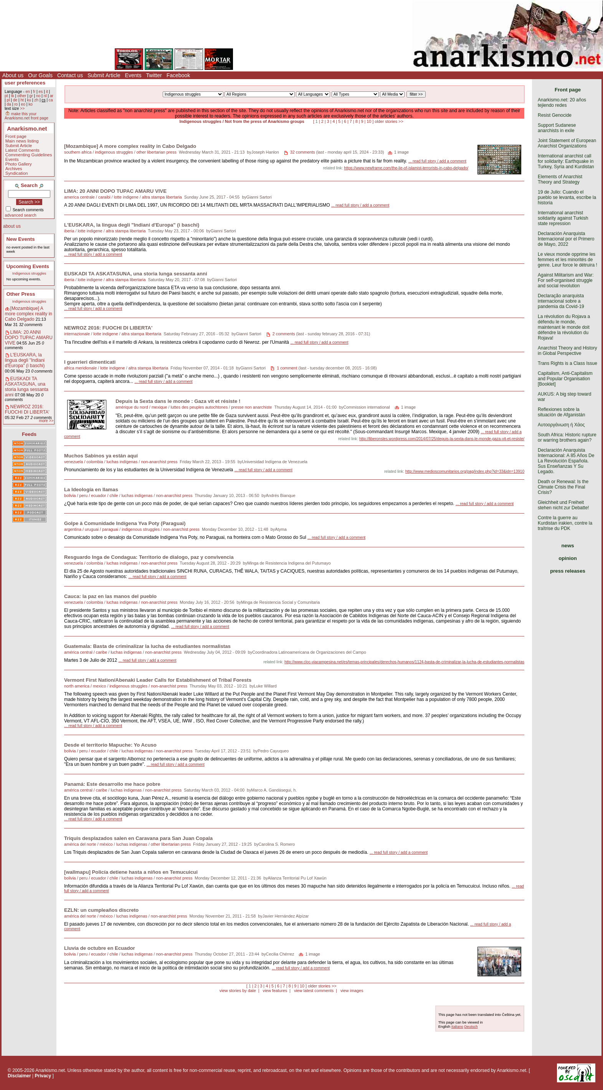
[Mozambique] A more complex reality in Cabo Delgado (28, 314)
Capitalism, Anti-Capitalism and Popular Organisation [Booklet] (565, 379)
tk (12, 96)
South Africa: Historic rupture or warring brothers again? (567, 437)
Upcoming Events (28, 266)
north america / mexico (85, 686)
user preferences (25, 83)
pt (6, 96)
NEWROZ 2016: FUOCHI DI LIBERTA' (27, 409)
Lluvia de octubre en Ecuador (99, 948)
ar (51, 96)
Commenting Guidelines (28, 154)
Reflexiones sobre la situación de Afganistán (561, 412)
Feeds (29, 434)
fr (34, 91)
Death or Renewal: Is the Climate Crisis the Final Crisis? (563, 487)
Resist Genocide (555, 115)
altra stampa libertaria (162, 197)
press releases (567, 571)
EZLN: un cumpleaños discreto (101, 910)
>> (22, 108)
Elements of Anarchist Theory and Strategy (560, 179)
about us (12, 226)
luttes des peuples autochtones (199, 407)
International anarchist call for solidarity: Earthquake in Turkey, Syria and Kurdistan (566, 161)
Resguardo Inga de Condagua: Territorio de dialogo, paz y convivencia (149, 557)
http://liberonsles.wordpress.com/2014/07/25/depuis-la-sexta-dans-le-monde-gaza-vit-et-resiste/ (441, 439)
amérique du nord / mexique (141, 407)
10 (369, 121)
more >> (46, 421)
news (568, 545)
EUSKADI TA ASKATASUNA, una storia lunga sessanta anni (26, 387)
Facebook (178, 75)
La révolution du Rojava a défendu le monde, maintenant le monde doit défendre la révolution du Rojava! (564, 327)
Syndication (16, 173)
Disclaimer (19, 1075)
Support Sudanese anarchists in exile (557, 128)
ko (30, 104)
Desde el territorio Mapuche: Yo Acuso (110, 745)
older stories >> (389, 121)
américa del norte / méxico (88, 844)
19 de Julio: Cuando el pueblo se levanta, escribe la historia (567, 197)
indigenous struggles (114, 152)
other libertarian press (156, 152)
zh (36, 100)
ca (51, 100)
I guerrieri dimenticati (90, 362)
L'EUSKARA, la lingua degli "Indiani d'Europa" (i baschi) (25, 360)
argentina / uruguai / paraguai (91, 529)
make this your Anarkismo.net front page (26, 116)
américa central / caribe (85, 652)
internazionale (77, 333)
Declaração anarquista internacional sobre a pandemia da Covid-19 (561, 301)
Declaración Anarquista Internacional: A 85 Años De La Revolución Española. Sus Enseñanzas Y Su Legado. (566, 460)
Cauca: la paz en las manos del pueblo (110, 596)
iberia (69, 231)
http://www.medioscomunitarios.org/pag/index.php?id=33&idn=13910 (464, 471)
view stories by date (238, 990)
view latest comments (314, 990)
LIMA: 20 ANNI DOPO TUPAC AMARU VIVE (29, 338)
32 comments (302, 152)
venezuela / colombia (83, 461)
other (21, 96)
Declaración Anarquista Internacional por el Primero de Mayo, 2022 (566, 239)
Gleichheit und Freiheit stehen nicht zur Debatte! (563, 505)
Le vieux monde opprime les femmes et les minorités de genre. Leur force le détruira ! (567, 260)
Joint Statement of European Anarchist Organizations (567, 143)
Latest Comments (22, 150)
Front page (15, 136)
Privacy (43, 1075)
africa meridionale (80, 368)
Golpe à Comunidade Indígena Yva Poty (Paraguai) (124, 523)
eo (23, 104)
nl (45, 96)
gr (31, 96)
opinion (567, 558)
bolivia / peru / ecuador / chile (91, 495)
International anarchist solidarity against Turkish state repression (563, 218)
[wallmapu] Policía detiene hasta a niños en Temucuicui (131, 872)
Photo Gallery (18, 164)
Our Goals (40, 75)
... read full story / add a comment (437, 161)
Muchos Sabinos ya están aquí (101, 456)
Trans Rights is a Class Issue (567, 363)
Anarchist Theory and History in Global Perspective (567, 350)
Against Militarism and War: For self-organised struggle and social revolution (566, 280)
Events (133, 75)
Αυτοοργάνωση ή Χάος (561, 424)
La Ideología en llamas (91, 489)
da (9, 104)
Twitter (154, 75)
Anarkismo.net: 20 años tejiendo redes (562, 102)
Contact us (70, 75)
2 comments (284, 333)
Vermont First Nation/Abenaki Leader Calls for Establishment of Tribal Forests (157, 680)
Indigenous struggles (29, 273)
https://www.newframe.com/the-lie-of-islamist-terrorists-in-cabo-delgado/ (406, 168)
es (41, 91)
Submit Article (104, 75)
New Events (21, 239)
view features (275, 990)
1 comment (287, 368)
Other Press (21, 294)
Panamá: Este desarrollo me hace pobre (112, 784)
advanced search (20, 215)
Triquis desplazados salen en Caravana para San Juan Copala (138, 838)
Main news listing (22, 141)
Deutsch (470, 1026)
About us (12, 75)
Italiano (457, 1026)
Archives (13, 168)
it (47, 91)
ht (22, 100)
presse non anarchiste (251, 407)
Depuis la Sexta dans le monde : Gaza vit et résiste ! (178, 401)
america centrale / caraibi (87, 197)
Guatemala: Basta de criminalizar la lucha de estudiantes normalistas (147, 646)
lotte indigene (126, 197)
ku (29, 100)
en (27, 91)
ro (16, 104)
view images (351, 990)
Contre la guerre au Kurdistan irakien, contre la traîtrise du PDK (565, 523)
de (15, 100)
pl (8, 100)
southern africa (77, 152)
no (38, 96)
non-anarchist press (159, 461)
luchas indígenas (121, 461)
